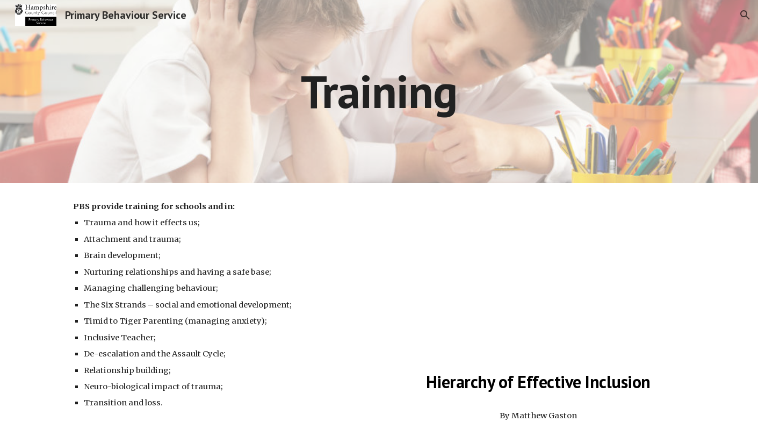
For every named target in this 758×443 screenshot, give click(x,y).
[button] (745, 15)
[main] (379, 91)
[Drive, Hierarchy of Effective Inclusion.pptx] (538, 277)
